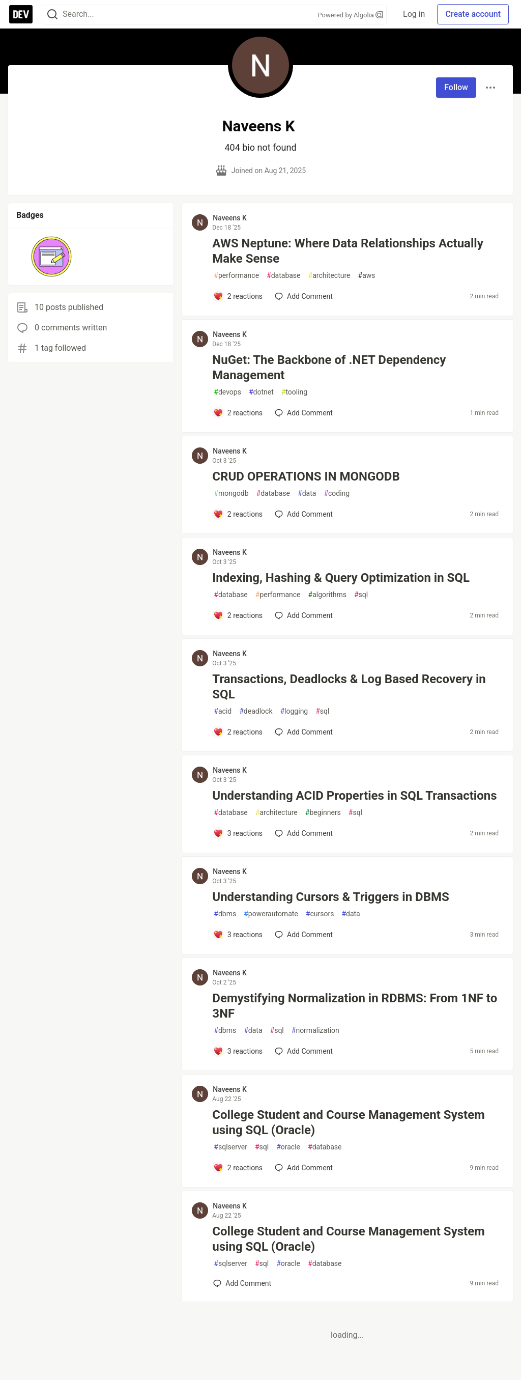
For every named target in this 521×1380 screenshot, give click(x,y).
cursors (320, 914)
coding (337, 493)
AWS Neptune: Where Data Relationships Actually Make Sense (347, 251)
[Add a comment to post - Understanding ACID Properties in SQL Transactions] (238, 833)
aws (366, 275)
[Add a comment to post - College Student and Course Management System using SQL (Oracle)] (238, 1168)
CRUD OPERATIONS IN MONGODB (305, 476)
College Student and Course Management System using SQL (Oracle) (348, 1122)
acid (222, 711)
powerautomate (271, 914)
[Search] (52, 14)
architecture (329, 275)
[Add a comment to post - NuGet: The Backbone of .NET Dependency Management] (238, 413)
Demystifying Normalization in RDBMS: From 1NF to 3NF (354, 1006)
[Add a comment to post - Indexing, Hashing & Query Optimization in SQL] (238, 615)
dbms (225, 914)
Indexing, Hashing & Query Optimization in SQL (341, 578)
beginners (323, 812)
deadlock (255, 711)
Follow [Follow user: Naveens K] (456, 87)
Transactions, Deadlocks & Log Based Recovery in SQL (348, 686)
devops (227, 392)
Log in (414, 14)
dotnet (261, 392)
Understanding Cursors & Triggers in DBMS (330, 897)
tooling (294, 392)
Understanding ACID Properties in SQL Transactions (354, 795)
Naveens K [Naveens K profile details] (230, 218)
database (283, 275)
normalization (315, 1030)
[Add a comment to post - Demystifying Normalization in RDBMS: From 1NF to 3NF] (238, 1051)
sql (361, 594)
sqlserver (230, 1147)
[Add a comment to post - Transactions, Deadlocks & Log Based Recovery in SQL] (238, 732)
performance (236, 275)
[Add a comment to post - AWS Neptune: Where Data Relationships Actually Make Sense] (238, 296)
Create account (473, 14)
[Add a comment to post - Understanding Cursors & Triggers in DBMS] (238, 934)
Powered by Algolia (350, 15)
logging (294, 711)
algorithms (327, 594)
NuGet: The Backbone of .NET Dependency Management (329, 367)
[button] (51, 256)
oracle (288, 1147)
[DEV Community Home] (21, 14)
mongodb (231, 493)
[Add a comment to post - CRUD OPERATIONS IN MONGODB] (238, 514)
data (307, 493)
